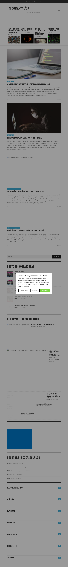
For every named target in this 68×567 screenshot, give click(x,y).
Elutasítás (35, 290)
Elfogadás (45, 290)
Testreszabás (24, 290)
